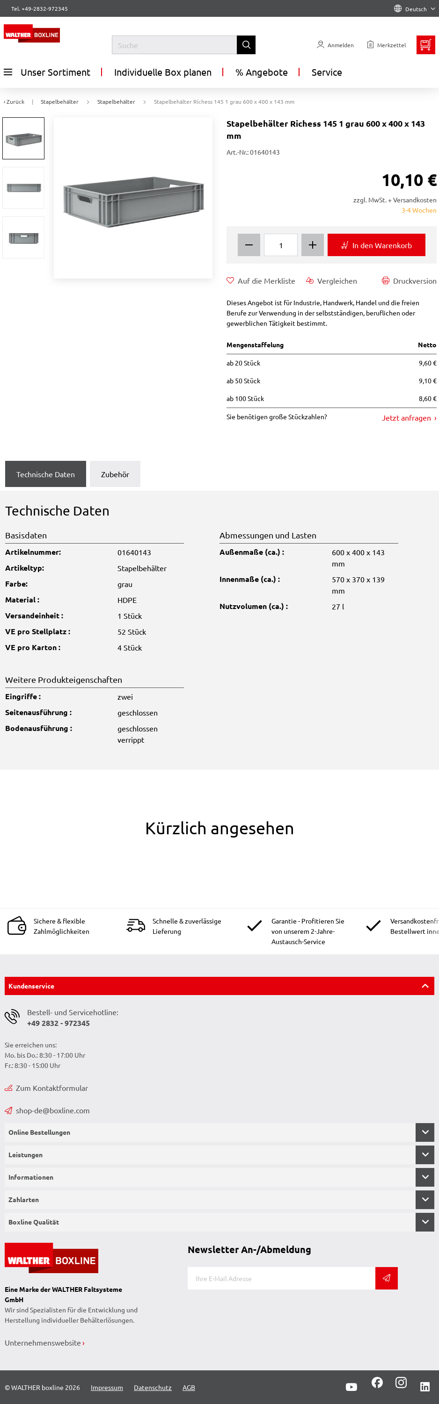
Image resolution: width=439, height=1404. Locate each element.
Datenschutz (153, 1387)
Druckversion (409, 280)
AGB (189, 1387)
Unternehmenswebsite (43, 1342)
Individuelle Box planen (163, 72)
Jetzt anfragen (407, 417)
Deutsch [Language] (414, 9)
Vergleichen (331, 280)
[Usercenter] (335, 45)
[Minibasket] (426, 45)
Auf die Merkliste (261, 280)
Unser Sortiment (47, 72)
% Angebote (261, 72)
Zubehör (115, 474)
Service (327, 72)
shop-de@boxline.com (47, 1110)
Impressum (107, 1387)
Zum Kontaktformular (46, 1087)
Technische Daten (45, 474)
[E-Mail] (281, 1278)
